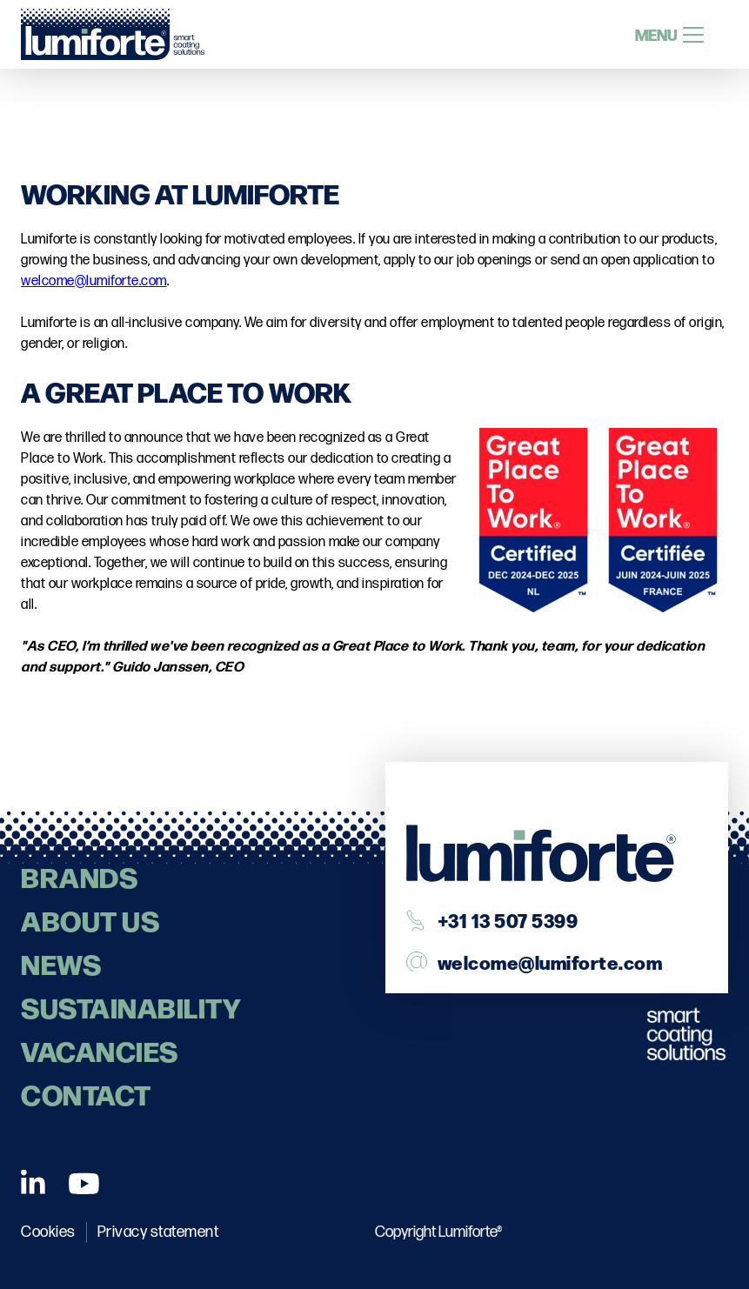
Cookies (48, 1232)
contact (86, 1093)
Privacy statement (158, 1232)
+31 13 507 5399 (508, 919)
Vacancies (99, 1050)
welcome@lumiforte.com (94, 281)
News (61, 963)
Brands (79, 876)
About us (90, 919)
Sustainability (130, 1006)
